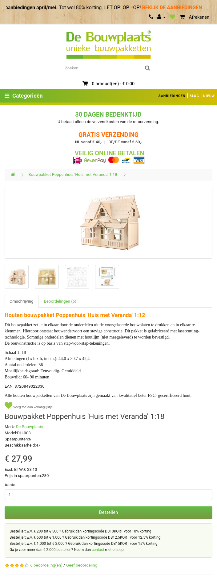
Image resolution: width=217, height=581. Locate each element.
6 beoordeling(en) (46, 565)
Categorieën (24, 95)
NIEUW (209, 96)
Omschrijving (22, 301)
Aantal (10, 484)
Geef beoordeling (81, 565)
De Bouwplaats (29, 426)
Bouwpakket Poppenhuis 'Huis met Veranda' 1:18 (72, 174)
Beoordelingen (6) (60, 301)
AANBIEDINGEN (172, 96)
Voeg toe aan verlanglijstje (29, 405)
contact (98, 550)
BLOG (194, 96)
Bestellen (108, 512)
